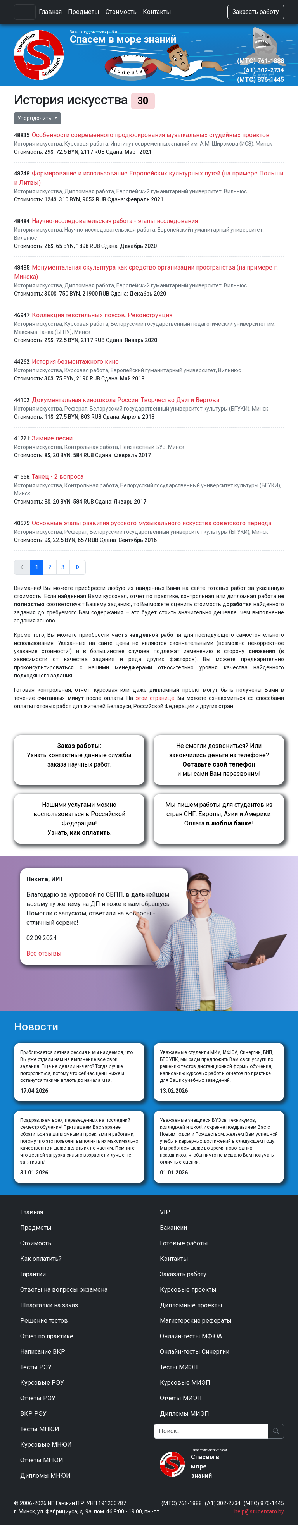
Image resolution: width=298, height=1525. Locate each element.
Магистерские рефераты (196, 1320)
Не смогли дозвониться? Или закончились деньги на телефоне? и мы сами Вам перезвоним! (219, 759)
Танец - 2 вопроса (57, 476)
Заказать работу (255, 11)
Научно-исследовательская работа (109, 230)
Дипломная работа (89, 191)
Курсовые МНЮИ (46, 1444)
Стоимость (121, 11)
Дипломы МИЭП (184, 1413)
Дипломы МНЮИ (45, 1475)
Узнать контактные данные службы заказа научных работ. (79, 755)
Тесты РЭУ (36, 1367)
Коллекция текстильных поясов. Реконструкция (102, 315)
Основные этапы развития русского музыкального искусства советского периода (151, 523)
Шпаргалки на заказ (49, 1305)
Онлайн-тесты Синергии (194, 1351)
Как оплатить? (41, 1258)
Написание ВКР (42, 1351)
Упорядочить (35, 118)
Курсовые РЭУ (42, 1382)
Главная (50, 11)
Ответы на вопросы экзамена (63, 1289)
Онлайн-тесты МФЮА (191, 1336)
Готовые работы (184, 1243)
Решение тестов (44, 1320)
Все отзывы (44, 953)
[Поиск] (211, 1431)
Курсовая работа (86, 144)
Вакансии (173, 1227)
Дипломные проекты (191, 1305)
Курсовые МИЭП (185, 1382)
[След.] (77, 567)
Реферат (75, 409)
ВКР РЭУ (33, 1413)
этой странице (155, 698)
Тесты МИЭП (179, 1367)
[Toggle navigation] (25, 12)
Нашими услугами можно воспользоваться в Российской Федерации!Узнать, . (79, 818)
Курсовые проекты (188, 1289)
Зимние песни (52, 438)
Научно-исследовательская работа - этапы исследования (115, 221)
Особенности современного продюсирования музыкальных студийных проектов (151, 135)
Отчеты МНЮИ (41, 1460)
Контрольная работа (91, 447)
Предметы (83, 11)
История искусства (38, 144)
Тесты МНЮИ (39, 1429)
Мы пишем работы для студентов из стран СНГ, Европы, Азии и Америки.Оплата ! (218, 814)
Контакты (157, 11)
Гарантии (33, 1274)
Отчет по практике (46, 1336)
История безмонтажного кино (75, 361)
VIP (165, 1212)
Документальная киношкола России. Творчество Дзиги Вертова (125, 400)
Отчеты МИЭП (181, 1398)
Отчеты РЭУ (37, 1398)
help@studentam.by (259, 1511)
